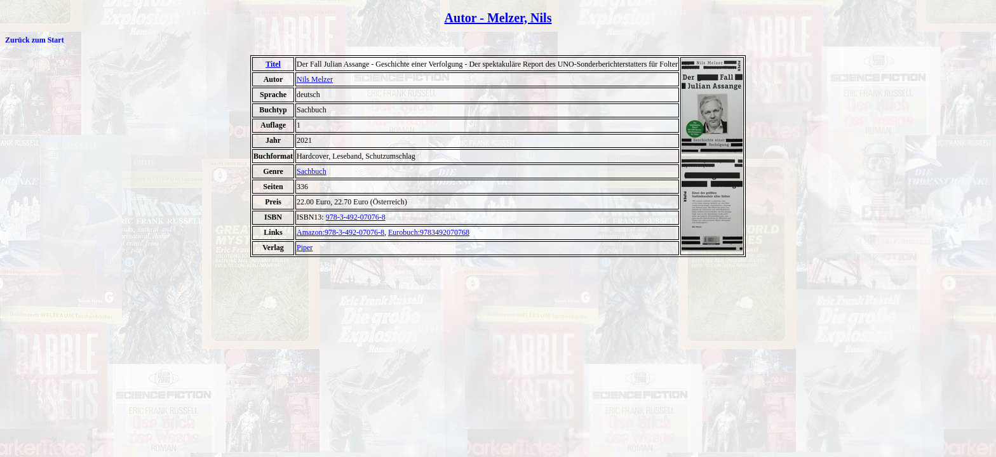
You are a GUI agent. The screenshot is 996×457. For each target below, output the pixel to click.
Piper (305, 247)
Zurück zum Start (34, 40)
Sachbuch (311, 171)
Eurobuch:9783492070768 (428, 232)
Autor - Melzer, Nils (498, 18)
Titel (273, 64)
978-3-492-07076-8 (356, 217)
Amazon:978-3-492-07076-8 (340, 232)
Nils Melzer (315, 79)
